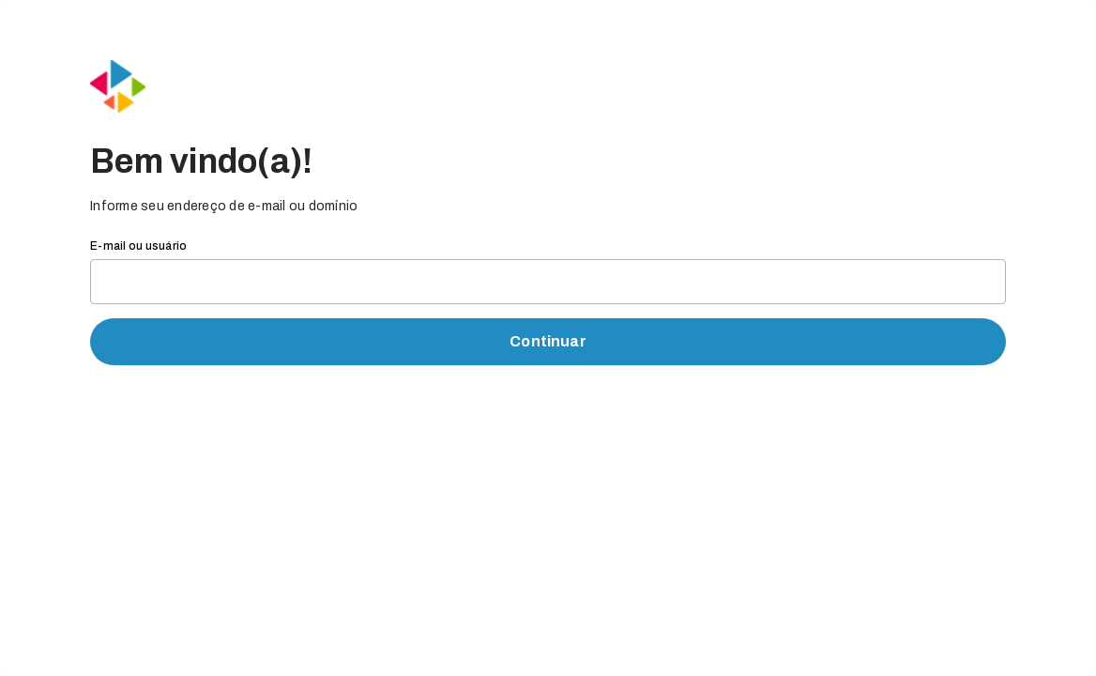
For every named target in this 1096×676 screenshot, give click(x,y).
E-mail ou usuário (138, 246)
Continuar (548, 341)
